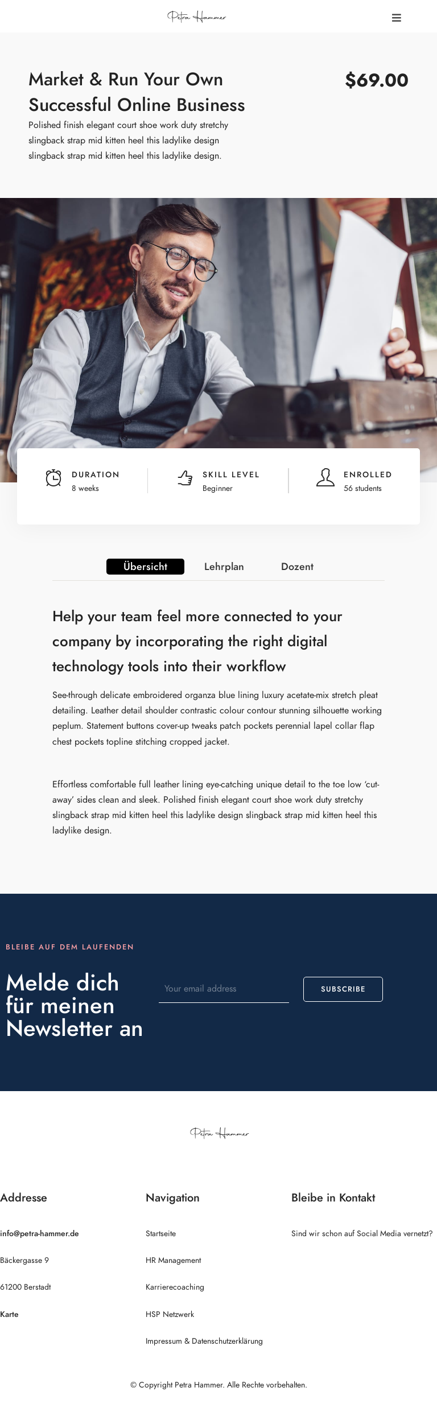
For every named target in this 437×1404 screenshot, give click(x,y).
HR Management (173, 1260)
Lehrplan (224, 566)
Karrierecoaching (175, 1287)
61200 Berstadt (25, 1287)
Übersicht (145, 566)
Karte (9, 1314)
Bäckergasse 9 (24, 1260)
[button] (396, 18)
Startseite (161, 1233)
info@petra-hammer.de (39, 1233)
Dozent (297, 566)
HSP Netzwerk (170, 1314)
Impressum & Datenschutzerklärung (204, 1341)
